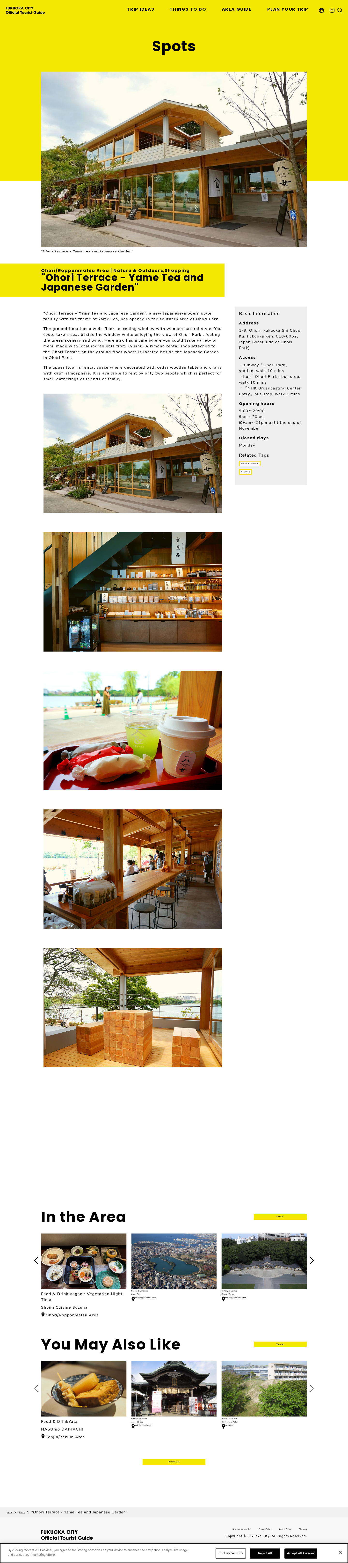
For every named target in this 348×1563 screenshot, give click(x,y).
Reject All (265, 1553)
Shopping (253, 480)
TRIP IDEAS (140, 9)
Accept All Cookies (301, 1553)
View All (280, 1217)
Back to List (174, 1472)
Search (33, 1526)
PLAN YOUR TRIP (287, 9)
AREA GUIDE (237, 9)
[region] (174, 1553)
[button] (310, 1260)
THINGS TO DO (188, 9)
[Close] (340, 1552)
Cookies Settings (231, 1553)
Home (13, 1526)
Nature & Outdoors (263, 467)
